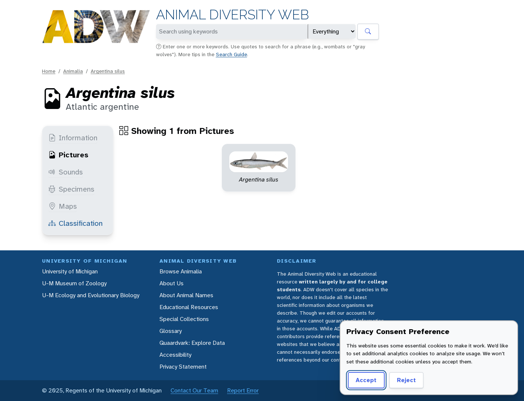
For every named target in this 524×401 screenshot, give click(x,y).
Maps (62, 206)
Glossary (170, 331)
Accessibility (175, 355)
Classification (75, 223)
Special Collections (184, 319)
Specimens (71, 189)
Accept (366, 380)
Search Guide (231, 54)
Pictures (68, 154)
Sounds (65, 171)
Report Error (243, 390)
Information (72, 137)
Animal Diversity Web (232, 14)
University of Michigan (70, 271)
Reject (406, 380)
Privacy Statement (183, 366)
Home (48, 71)
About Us (171, 283)
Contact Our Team (194, 390)
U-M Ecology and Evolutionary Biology (90, 295)
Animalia (73, 71)
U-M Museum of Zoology (74, 283)
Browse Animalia (180, 271)
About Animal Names (186, 295)
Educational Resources (188, 307)
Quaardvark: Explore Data (192, 343)
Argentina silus (108, 71)
